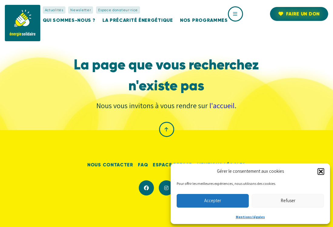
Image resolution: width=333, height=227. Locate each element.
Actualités (54, 10)
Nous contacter (110, 165)
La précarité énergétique (137, 20)
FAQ (143, 165)
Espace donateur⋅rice (118, 10)
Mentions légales (250, 217)
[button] (321, 172)
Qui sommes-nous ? (69, 20)
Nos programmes (204, 20)
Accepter (212, 200)
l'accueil (222, 105)
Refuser (288, 200)
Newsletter (80, 10)
